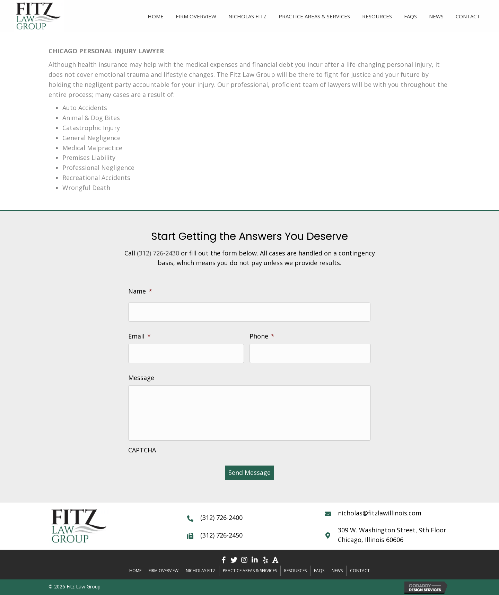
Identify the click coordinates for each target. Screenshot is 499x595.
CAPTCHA (142, 450)
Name (140, 291)
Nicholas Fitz (201, 571)
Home (135, 571)
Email (139, 336)
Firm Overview (163, 571)
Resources (295, 571)
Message (141, 378)
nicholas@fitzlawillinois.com (379, 513)
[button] (223, 560)
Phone (262, 336)
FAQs (319, 571)
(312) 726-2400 (221, 517)
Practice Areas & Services (250, 571)
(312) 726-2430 (158, 253)
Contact (360, 571)
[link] (155, 15)
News (337, 571)
